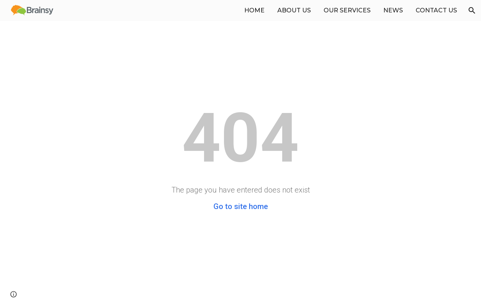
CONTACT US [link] (436, 10)
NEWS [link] (393, 10)
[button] (472, 11)
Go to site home (240, 206)
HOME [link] (254, 10)
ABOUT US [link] (294, 10)
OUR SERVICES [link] (347, 10)
